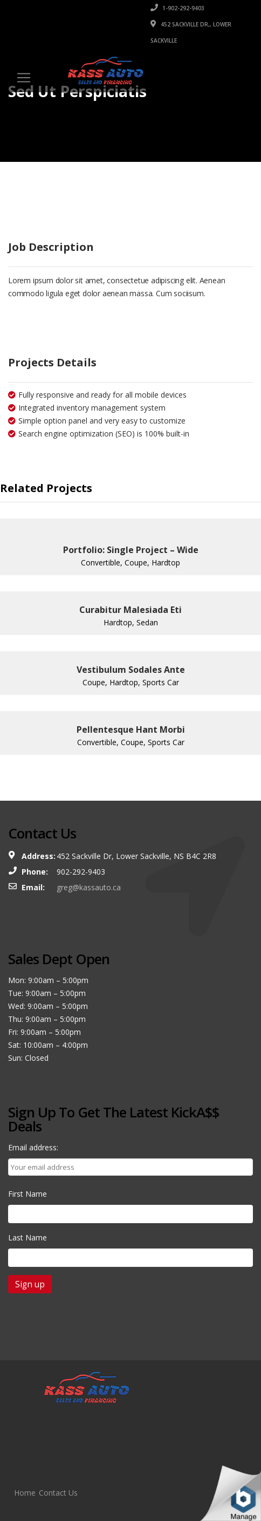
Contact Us (58, 1493)
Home (25, 1493)
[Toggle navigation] (24, 77)
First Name (27, 1194)
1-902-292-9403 (177, 8)
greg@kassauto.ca (89, 887)
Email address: (33, 1147)
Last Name (27, 1237)
